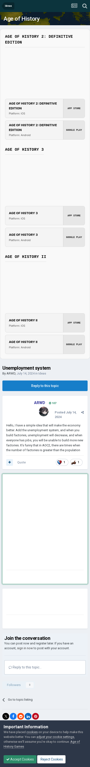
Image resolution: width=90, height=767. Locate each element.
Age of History (22, 18)
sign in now (25, 648)
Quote (21, 462)
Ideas (42, 373)
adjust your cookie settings (55, 737)
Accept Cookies (20, 759)
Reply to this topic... (25, 667)
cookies (32, 732)
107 (52, 403)
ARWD (10, 373)
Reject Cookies (51, 759)
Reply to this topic (45, 386)
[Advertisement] (45, 523)
